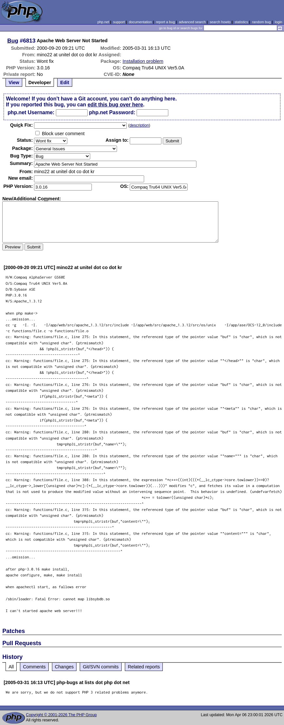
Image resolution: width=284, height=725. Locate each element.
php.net (103, 22)
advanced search (192, 22)
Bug (12, 40)
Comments (34, 666)
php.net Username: (31, 112)
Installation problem (143, 61)
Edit (64, 82)
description (139, 125)
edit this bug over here (115, 104)
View (13, 82)
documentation (140, 22)
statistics (241, 22)
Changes (64, 666)
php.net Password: (112, 112)
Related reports (144, 666)
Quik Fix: (21, 125)
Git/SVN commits (101, 666)
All (11, 666)
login (278, 22)
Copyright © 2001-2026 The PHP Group (61, 715)
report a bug (165, 22)
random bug (261, 22)
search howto (219, 22)
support (119, 22)
